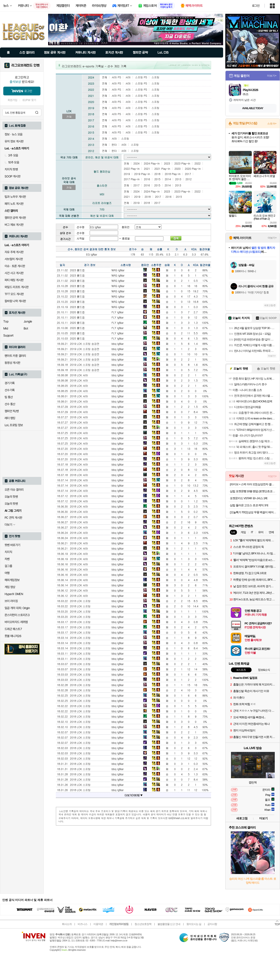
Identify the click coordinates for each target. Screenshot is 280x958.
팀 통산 (9, 397)
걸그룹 (8, 566)
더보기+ (271, 75)
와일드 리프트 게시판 (16, 287)
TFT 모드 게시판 (14, 294)
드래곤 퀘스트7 (13, 629)
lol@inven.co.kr (177, 818)
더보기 (263, 818)
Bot (26, 328)
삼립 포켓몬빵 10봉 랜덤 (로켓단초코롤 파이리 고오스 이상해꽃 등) (253, 491)
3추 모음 (11, 155)
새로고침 (268, 305)
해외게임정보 (12, 580)
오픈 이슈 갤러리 (14, 489)
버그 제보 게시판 (14, 224)
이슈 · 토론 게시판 (15, 266)
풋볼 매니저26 (13, 636)
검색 (36, 112)
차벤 (7, 559)
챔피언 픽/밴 (12, 411)
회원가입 (12, 100)
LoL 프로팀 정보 (14, 425)
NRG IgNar (118, 270)
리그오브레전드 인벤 (25, 65)
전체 (69, 117)
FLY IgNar (118, 312)
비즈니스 (82, 924)
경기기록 (10, 383)
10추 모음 (12, 162)
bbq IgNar (118, 343)
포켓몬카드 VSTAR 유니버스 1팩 (248, 498)
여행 (7, 573)
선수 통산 (10, 404)
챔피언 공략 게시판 (15, 217)
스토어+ (271, 123)
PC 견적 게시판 (13, 517)
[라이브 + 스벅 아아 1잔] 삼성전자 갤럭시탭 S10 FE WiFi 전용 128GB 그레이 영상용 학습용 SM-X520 (253, 484)
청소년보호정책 (143, 924)
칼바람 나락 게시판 (15, 301)
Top (5, 321)
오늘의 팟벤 (11, 503)
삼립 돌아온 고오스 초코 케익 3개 (249, 505)
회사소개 (67, 924)
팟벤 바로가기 (12, 545)
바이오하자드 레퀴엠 (16, 622)
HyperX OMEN (14, 594)
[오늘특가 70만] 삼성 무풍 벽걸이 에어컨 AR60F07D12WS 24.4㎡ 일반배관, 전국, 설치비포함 (253, 512)
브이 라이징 (11, 601)
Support (8, 335)
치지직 (8, 552)
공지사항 (212, 924)
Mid (5, 328)
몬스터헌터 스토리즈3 (17, 615)
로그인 (255, 5)
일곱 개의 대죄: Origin (17, 608)
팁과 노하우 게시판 (15, 196)
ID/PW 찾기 (29, 100)
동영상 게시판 (12, 362)
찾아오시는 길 (193, 924)
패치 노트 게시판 (14, 203)
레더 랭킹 (10, 418)
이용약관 (98, 924)
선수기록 (10, 390)
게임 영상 (10, 587)
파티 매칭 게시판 (14, 280)
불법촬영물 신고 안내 (169, 924)
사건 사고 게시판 (14, 273)
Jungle (28, 321)
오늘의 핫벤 (11, 496)
